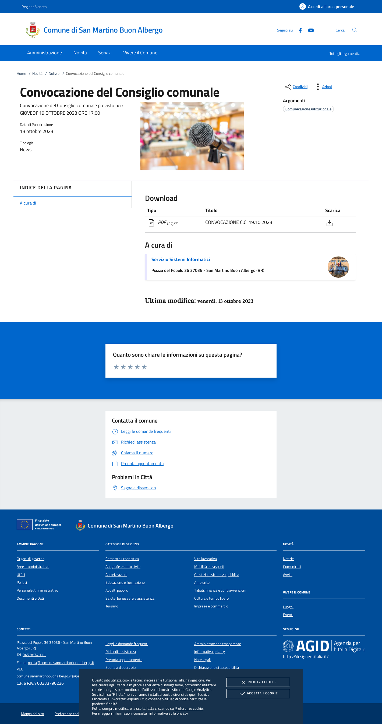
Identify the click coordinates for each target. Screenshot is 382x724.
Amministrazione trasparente (217, 644)
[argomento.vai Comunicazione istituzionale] (308, 109)
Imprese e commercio (211, 606)
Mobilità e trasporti (209, 567)
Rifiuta (258, 682)
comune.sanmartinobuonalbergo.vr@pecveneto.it (56, 676)
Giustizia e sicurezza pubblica (216, 575)
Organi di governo (30, 559)
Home (21, 73)
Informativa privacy (209, 652)
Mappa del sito (32, 714)
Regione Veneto (34, 6)
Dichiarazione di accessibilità (216, 667)
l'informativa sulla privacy (168, 713)
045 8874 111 (34, 655)
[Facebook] (298, 29)
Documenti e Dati (30, 598)
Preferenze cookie (189, 708)
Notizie (54, 73)
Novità (37, 73)
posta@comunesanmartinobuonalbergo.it (61, 663)
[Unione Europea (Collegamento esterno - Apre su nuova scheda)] (41, 525)
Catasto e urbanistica (122, 559)
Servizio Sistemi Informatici (180, 259)
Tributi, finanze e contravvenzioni (220, 590)
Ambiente (202, 582)
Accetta (258, 693)
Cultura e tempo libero (211, 598)
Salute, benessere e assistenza (129, 598)
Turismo (111, 606)
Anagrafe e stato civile (122, 567)
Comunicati (292, 567)
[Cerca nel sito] (354, 30)
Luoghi (288, 607)
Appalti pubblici (117, 590)
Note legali (202, 660)
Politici (22, 582)
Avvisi (287, 575)
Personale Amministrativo (37, 590)
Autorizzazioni (116, 575)
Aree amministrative (33, 567)
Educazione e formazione (125, 582)
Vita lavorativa (205, 559)
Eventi (288, 615)
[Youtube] (308, 29)
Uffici (21, 575)
